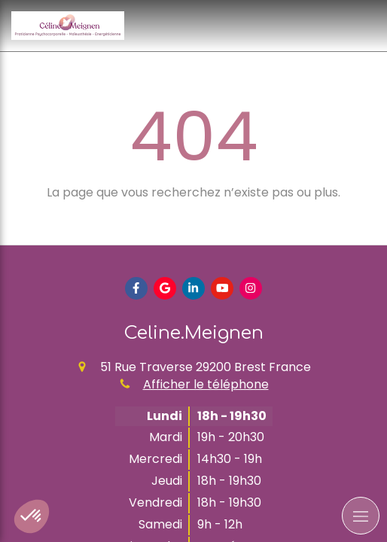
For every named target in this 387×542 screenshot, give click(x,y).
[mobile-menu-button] (360, 515)
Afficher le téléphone (206, 384)
